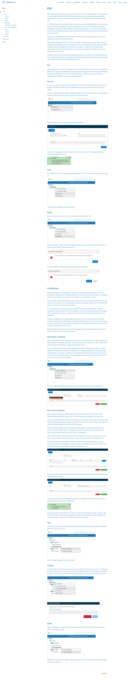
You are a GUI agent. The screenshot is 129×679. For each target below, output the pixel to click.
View (6, 18)
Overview (68, 2)
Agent (103, 2)
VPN (120, 2)
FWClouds (85, 2)
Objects (109, 2)
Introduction (61, 2)
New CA (7, 16)
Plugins (98, 2)
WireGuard (6, 39)
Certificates (7, 23)
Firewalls (92, 2)
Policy (115, 2)
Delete (6, 20)
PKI (4, 11)
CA (5, 14)
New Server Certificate (10, 25)
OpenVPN (5, 36)
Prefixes (7, 31)
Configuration (76, 2)
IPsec (4, 42)
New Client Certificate (10, 27)
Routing (125, 2)
